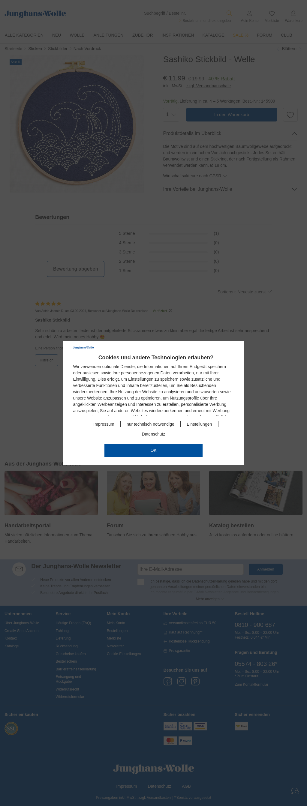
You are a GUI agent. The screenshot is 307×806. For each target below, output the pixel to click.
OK (153, 450)
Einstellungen (199, 424)
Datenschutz (153, 434)
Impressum (103, 424)
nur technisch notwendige (150, 424)
